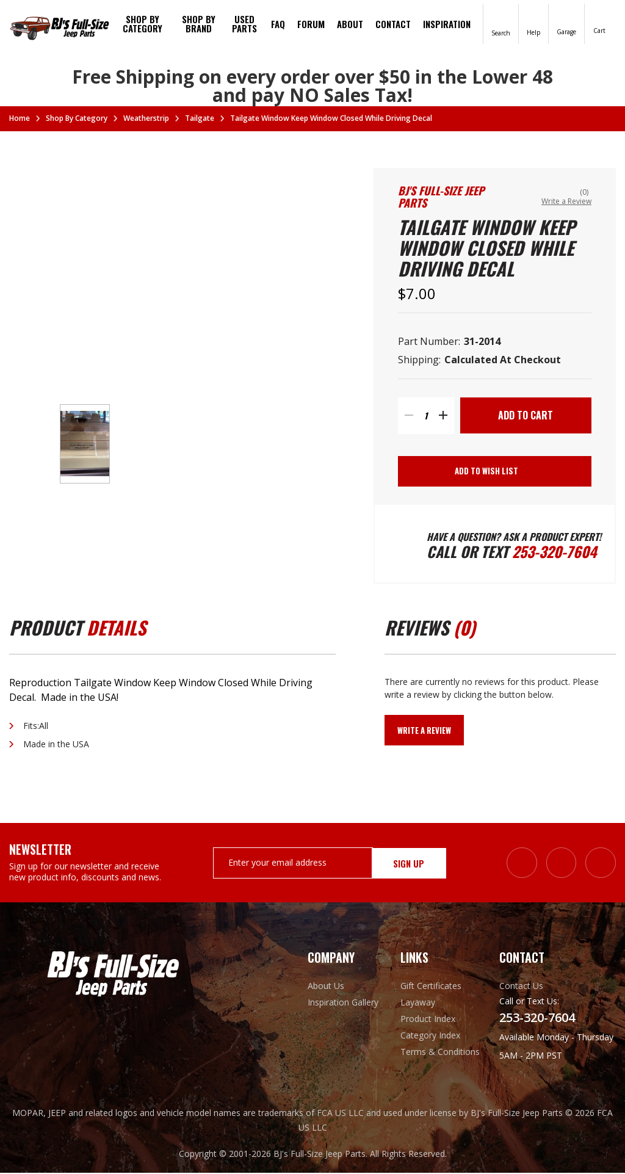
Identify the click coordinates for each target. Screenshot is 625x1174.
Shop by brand (198, 23)
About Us (326, 987)
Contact (393, 24)
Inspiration (447, 24)
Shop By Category (142, 23)
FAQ (278, 24)
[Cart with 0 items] (599, 23)
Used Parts (244, 23)
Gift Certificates (430, 987)
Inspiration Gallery (343, 1003)
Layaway (417, 1003)
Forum (311, 24)
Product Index (427, 1020)
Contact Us (521, 987)
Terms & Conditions (440, 1053)
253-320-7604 (555, 552)
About (350, 24)
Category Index (430, 1036)
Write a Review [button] (566, 201)
